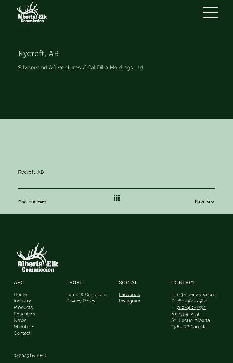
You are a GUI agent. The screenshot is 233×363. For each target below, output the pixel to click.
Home (20, 289)
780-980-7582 (191, 296)
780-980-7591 (191, 302)
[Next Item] (196, 202)
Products (23, 302)
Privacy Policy (80, 296)
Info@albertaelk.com (193, 289)
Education (24, 309)
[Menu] (211, 12)
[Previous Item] (36, 202)
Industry (22, 296)
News (20, 315)
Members (24, 322)
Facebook (129, 289)
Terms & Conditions (86, 289)
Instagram (129, 296)
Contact (22, 328)
